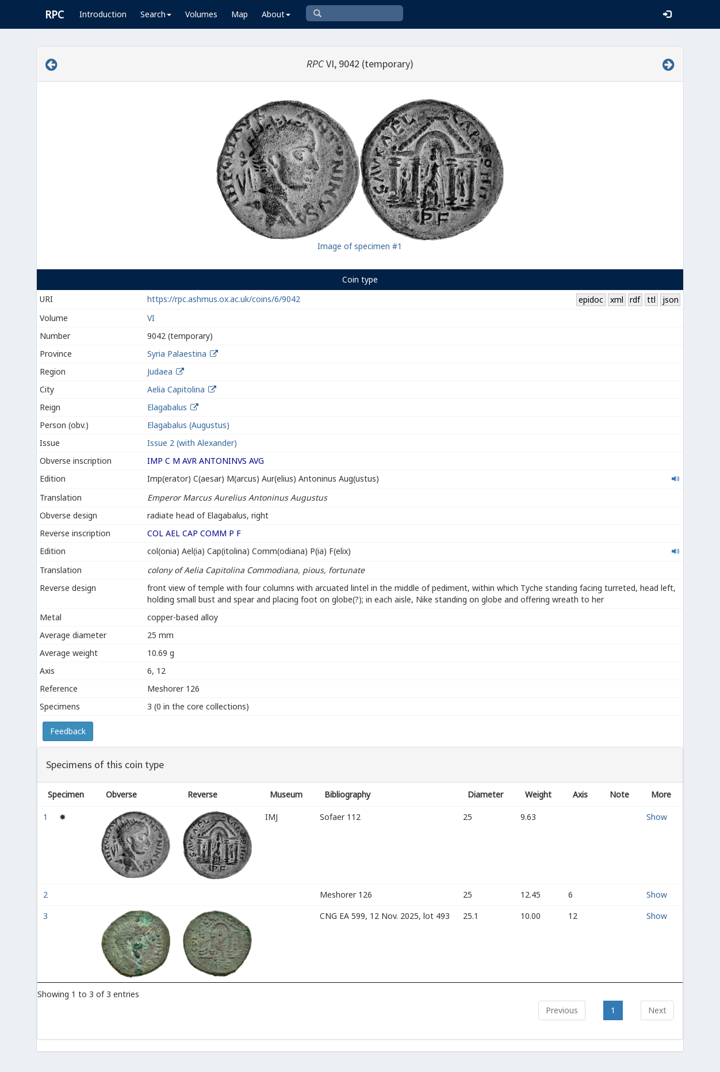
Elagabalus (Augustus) (188, 424)
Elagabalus (167, 407)
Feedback (68, 731)
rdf (635, 299)
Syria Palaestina (176, 353)
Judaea (160, 371)
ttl (651, 299)
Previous (562, 1010)
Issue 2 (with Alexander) (192, 442)
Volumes (201, 14)
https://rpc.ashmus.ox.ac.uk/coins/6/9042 (223, 298)
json (670, 299)
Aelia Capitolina (176, 389)
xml (616, 299)
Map (239, 14)
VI (151, 317)
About (276, 14)
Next (657, 1010)
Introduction (103, 14)
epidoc (591, 299)
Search (155, 14)
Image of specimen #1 (359, 246)
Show (656, 816)
